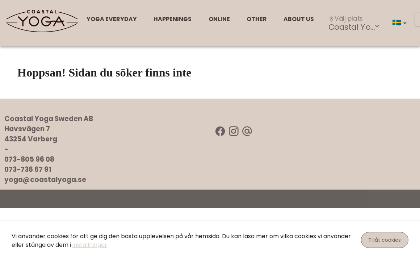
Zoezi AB (261, 199)
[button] (400, 23)
